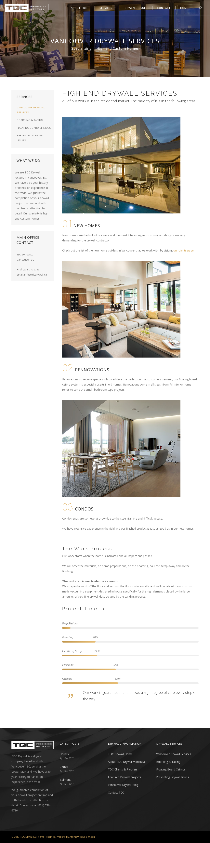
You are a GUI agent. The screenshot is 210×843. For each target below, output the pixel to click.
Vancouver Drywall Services (173, 754)
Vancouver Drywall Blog (123, 785)
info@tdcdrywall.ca (35, 274)
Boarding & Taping (30, 120)
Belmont (65, 780)
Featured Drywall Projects (124, 777)
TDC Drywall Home (120, 754)
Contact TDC (116, 792)
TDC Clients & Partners (123, 769)
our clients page (183, 250)
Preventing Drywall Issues (172, 777)
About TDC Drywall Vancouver (127, 762)
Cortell (64, 767)
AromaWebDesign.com (83, 836)
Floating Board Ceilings (34, 127)
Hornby (64, 754)
